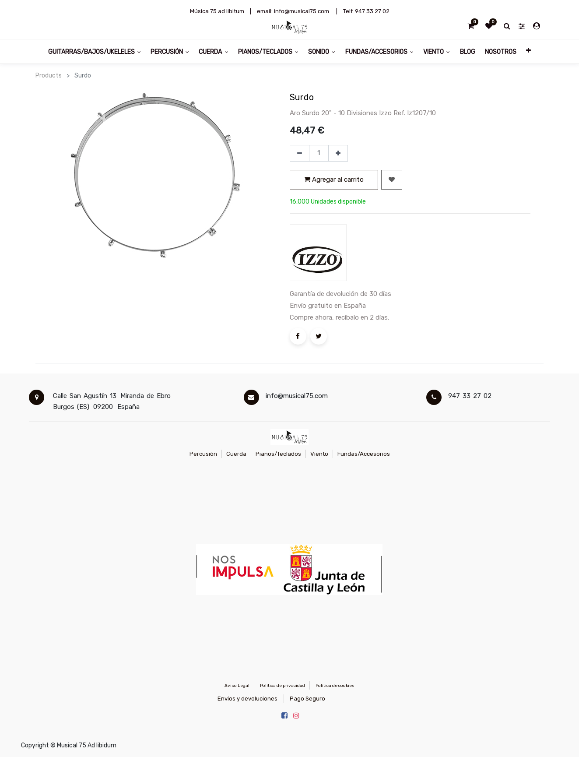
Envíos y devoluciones (247, 698)
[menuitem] (467, 51)
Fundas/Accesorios (363, 454)
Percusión (203, 454)
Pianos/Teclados (278, 454)
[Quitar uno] (299, 153)
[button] (528, 51)
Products (48, 75)
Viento (319, 454)
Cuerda (236, 454)
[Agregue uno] (338, 153)
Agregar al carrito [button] (334, 179)
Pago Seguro (307, 698)
